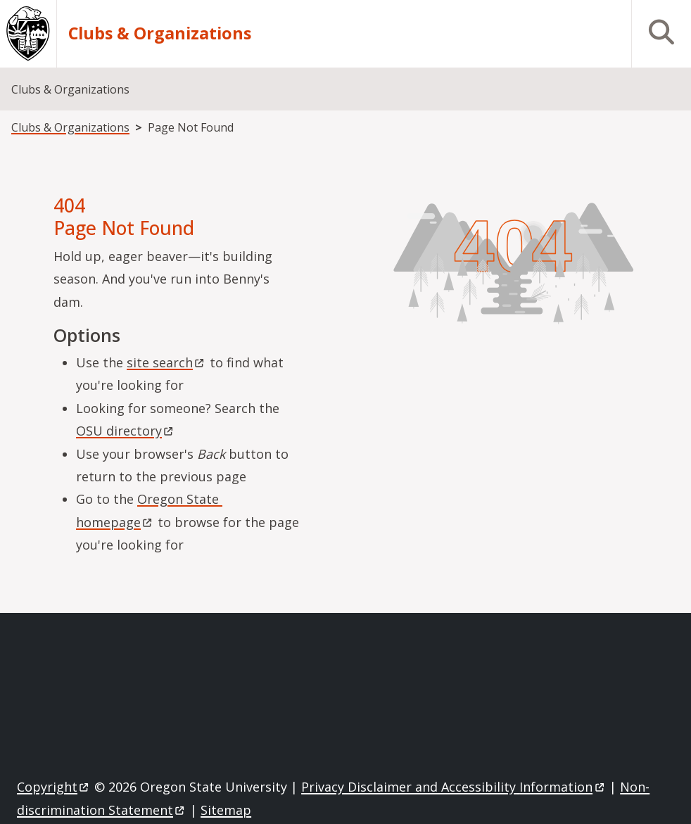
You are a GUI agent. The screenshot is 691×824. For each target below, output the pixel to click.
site (166, 362)
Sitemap (226, 809)
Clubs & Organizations (159, 33)
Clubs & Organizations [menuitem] (70, 89)
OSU (125, 430)
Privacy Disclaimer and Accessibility (453, 786)
